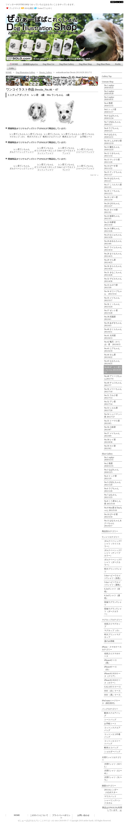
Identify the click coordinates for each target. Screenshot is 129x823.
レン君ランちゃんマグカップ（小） (18, 135)
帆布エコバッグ (111, 748)
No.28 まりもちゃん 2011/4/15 (113, 255)
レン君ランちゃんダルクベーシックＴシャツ (22, 150)
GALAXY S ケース (112, 687)
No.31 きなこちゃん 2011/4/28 (113, 273)
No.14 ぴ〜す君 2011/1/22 (111, 167)
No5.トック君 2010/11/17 (110, 110)
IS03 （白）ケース (112, 691)
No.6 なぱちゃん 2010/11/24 (111, 117)
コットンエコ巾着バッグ (112, 735)
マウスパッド (110, 796)
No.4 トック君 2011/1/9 (110, 477)
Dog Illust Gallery (66, 64)
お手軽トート (110, 724)
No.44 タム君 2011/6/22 (110, 356)
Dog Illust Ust (48, 64)
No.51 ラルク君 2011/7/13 (111, 396)
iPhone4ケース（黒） (110, 661)
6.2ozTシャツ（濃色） (112, 596)
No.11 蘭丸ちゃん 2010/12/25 (112, 148)
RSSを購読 (29, 8)
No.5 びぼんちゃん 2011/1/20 (112, 483)
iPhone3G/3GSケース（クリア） (112, 674)
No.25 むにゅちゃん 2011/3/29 (113, 236)
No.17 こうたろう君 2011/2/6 (113, 186)
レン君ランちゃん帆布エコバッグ (69, 135)
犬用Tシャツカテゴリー (111, 758)
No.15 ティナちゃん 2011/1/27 (113, 173)
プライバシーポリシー (61, 816)
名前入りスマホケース (112, 654)
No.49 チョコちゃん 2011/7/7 (113, 384)
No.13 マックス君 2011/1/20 (112, 161)
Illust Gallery (107, 454)
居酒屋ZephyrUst (30, 64)
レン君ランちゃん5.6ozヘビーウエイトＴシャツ (66, 150)
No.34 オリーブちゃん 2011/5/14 (113, 292)
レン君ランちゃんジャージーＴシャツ (85, 150)
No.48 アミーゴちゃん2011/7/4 (113, 377)
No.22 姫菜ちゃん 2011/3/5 (113, 217)
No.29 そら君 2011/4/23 (111, 261)
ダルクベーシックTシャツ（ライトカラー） (113, 543)
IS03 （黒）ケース (112, 695)
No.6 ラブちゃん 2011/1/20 (111, 489)
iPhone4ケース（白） (110, 668)
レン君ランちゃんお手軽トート (86, 135)
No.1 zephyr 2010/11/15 (109, 458)
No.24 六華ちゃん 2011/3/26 (113, 229)
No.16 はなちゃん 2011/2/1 (113, 179)
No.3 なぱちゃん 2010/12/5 (111, 471)
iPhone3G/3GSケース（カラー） (112, 681)
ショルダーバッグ (112, 752)
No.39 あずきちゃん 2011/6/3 (113, 324)
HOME (13, 64)
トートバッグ (110, 720)
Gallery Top (106, 76)
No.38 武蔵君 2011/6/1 (111, 318)
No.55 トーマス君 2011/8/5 (112, 422)
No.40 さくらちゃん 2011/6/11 (113, 330)
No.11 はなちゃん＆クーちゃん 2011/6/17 (113, 523)
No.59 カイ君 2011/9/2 (110, 447)
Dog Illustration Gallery (25, 72)
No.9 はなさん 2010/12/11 (110, 135)
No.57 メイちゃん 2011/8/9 (112, 434)
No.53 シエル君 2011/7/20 (111, 409)
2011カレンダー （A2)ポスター (111, 791)
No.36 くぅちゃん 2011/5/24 (113, 305)
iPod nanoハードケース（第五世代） (111, 701)
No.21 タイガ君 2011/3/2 (112, 211)
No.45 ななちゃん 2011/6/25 (112, 362)
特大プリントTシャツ (113, 570)
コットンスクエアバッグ (112, 729)
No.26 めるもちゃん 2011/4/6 (113, 242)
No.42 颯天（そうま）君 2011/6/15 (112, 343)
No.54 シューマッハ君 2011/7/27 (113, 415)
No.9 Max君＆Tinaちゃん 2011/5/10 (113, 509)
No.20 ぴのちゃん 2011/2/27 (113, 204)
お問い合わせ (83, 815)
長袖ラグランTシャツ (113, 603)
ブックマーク (14, 8)
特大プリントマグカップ (112, 635)
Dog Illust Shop (85, 64)
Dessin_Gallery (45, 72)
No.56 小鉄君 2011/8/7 (110, 428)
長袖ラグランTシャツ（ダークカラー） (113, 611)
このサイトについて (39, 815)
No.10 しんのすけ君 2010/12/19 (113, 142)
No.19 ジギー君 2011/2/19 (112, 198)
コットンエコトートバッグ (112, 742)
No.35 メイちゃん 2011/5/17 (113, 299)
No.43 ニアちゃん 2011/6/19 (113, 349)
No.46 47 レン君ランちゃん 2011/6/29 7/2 (113, 369)
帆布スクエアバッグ (112, 714)
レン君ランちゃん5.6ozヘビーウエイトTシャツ (66, 167)
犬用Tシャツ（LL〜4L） (113, 772)
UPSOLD (43, 128)
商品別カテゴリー (110, 531)
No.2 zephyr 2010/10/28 (109, 92)
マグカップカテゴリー (112, 620)
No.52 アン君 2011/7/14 (110, 403)
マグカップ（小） (112, 630)
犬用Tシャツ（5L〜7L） (113, 778)
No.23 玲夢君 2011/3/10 (111, 223)
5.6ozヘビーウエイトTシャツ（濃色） (113, 583)
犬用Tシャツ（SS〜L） (113, 765)
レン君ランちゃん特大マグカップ (34, 135)
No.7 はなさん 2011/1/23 (110, 496)
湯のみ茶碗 (109, 641)
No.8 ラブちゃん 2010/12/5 (111, 129)
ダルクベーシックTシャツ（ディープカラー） (113, 553)
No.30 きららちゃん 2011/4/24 (113, 267)
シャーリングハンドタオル (112, 801)
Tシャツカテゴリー (110, 537)
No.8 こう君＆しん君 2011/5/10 (112, 502)
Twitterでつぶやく (44, 8)
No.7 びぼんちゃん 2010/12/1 (112, 123)
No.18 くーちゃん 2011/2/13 (113, 192)
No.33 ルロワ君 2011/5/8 (112, 286)
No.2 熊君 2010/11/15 (108, 464)
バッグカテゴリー (110, 709)
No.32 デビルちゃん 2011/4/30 (113, 280)
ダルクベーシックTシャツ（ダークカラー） (113, 562)
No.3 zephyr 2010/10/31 (109, 98)
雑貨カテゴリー (109, 786)
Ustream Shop (107, 82)
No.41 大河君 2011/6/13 (111, 336)
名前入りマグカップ (112, 625)
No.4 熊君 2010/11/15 (108, 104)
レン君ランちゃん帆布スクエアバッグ (52, 135)
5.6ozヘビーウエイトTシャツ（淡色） (113, 576)
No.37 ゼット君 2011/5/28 (112, 311)
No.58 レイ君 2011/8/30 (110, 441)
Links (11, 68)
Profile (118, 64)
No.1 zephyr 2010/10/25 (109, 86)
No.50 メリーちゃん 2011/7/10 (113, 390)
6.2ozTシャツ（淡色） (112, 590)
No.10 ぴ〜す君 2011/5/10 (111, 515)
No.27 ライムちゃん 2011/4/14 (113, 248)
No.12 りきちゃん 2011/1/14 (112, 154)
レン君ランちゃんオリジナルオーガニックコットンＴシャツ (45, 150)
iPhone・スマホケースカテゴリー (112, 648)
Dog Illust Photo (103, 64)
